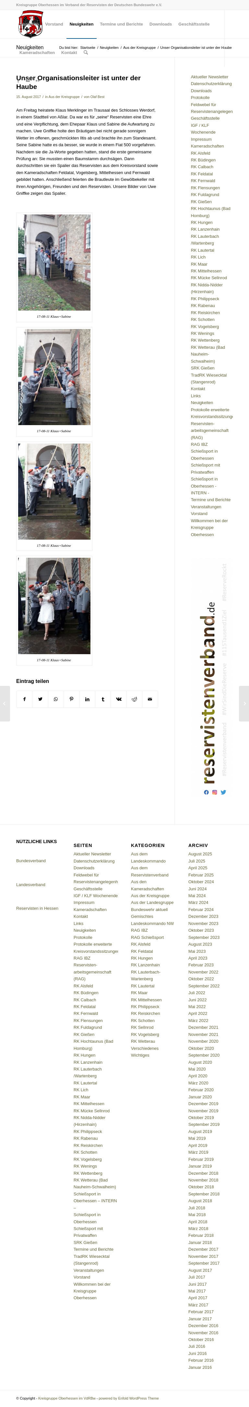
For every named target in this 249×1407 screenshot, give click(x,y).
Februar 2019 (201, 1159)
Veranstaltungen (206, 506)
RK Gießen (201, 201)
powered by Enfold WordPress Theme (129, 1398)
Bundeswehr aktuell (149, 909)
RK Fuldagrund (205, 194)
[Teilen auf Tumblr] (103, 699)
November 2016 (203, 1332)
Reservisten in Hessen (37, 908)
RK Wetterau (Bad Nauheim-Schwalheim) (208, 354)
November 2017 (203, 1256)
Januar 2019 (200, 1166)
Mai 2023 (197, 951)
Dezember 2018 (203, 1173)
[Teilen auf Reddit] (134, 699)
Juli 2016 (196, 1346)
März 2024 (198, 902)
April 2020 (198, 1075)
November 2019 (203, 1110)
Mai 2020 (197, 1069)
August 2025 (200, 854)
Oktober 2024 (201, 881)
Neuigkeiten (202, 402)
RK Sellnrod (142, 1027)
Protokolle (200, 97)
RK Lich (198, 257)
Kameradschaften (207, 146)
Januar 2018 (200, 1242)
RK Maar (199, 264)
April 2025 (198, 867)
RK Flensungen (205, 187)
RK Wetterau (143, 1041)
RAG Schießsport (147, 937)
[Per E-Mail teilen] (150, 699)
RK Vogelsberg (205, 326)
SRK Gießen (203, 368)
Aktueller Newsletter (210, 76)
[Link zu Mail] (28, 81)
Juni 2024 (197, 888)
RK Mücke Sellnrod (209, 277)
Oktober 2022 (201, 978)
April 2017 (198, 1297)
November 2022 (203, 972)
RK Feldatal (202, 173)
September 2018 (203, 1194)
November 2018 (203, 1180)
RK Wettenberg (205, 340)
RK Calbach (202, 166)
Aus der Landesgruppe (152, 902)
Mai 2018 (197, 1214)
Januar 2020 (200, 1096)
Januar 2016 (200, 1367)
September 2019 (203, 1124)
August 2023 (200, 944)
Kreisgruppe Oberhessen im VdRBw (67, 1398)
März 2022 (198, 1020)
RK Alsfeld (200, 153)
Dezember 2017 (203, 1249)
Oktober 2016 (201, 1339)
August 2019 (200, 1131)
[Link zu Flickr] (37, 81)
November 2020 (203, 1041)
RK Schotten (203, 319)
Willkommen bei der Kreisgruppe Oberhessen (209, 527)
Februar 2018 (201, 1235)
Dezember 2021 (203, 1027)
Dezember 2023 (203, 916)
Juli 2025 (196, 861)
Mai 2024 (197, 895)
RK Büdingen (203, 160)
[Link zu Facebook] (18, 81)
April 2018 (198, 1221)
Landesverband (30, 884)
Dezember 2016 (203, 1325)
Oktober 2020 (201, 1048)
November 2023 (203, 923)
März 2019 (198, 1152)
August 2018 (200, 1200)
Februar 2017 (201, 1311)
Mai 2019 (197, 1138)
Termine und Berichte (211, 499)
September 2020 (203, 1055)
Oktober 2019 (201, 1117)
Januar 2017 (200, 1318)
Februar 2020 (201, 1089)
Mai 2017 (197, 1291)
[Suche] (85, 52)
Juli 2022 (196, 992)
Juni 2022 (197, 999)
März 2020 (198, 1083)
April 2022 (198, 1013)
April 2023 (198, 958)
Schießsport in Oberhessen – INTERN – (95, 1201)
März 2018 (198, 1228)
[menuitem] (29, 24)
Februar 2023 (201, 964)
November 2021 (203, 1034)
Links (196, 395)
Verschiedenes (145, 1048)
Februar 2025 (201, 875)
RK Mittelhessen (206, 271)
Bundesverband (31, 860)
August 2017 (200, 1270)
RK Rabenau (203, 305)
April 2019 (198, 1145)
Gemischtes (142, 916)
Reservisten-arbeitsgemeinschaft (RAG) (210, 430)
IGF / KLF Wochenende (96, 895)
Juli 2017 (196, 1277)
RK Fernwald (203, 180)
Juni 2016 (197, 1353)
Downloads (201, 90)
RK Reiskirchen (205, 312)
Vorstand (199, 513)
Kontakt (198, 388)
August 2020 (200, 1062)
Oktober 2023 (201, 930)
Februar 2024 (201, 909)
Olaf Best (97, 97)
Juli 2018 (196, 1207)
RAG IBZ (199, 444)
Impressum (201, 139)
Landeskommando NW (152, 923)
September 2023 (203, 937)
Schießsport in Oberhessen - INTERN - (204, 486)
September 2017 (203, 1263)
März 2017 (198, 1305)
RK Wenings (202, 333)
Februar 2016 (201, 1360)
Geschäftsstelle (205, 118)
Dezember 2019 (203, 1103)
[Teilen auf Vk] (118, 699)
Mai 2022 (197, 1006)
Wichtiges (140, 1055)
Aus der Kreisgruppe (64, 97)
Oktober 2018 (201, 1186)
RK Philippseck (205, 298)
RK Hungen (202, 222)
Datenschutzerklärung (211, 83)
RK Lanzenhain (205, 229)
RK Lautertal (202, 250)
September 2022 (203, 986)
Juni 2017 (197, 1284)
